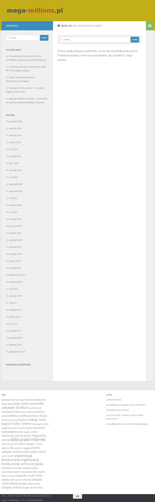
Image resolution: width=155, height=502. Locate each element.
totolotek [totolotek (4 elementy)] (7, 468)
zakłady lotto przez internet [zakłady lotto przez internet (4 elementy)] (16, 479)
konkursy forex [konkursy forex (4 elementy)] (10, 419)
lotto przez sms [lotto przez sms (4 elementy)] (10, 444)
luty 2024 (13, 149)
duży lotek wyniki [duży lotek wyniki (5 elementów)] (25, 404)
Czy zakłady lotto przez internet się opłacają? (127, 424)
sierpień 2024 (15, 135)
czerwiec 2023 (15, 170)
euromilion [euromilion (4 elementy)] (35, 407)
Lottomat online (113, 399)
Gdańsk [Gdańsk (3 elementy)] (24, 412)
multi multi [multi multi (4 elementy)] (7, 456)
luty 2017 (13, 323)
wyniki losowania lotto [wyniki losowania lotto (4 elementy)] (26, 471)
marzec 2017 (15, 316)
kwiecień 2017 (15, 310)
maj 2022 (13, 198)
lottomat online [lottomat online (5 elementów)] (12, 436)
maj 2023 (13, 177)
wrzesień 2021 (16, 240)
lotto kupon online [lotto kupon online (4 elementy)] (28, 431)
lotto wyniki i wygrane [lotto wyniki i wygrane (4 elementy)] (21, 447)
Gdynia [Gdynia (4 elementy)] (30, 411)
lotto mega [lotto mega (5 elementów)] (31, 436)
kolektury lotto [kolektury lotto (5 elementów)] (17, 416)
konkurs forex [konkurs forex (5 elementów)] (37, 416)
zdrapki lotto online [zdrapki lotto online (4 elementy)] (29, 483)
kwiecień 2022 (15, 205)
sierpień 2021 (15, 247)
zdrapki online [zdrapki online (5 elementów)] (11, 487)
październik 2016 (17, 351)
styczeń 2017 (15, 330)
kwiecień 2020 (15, 282)
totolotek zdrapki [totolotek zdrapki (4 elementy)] (21, 468)
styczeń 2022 (15, 219)
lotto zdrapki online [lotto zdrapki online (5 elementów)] (21, 450)
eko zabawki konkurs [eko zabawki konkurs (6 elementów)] (23, 405)
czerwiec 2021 (15, 254)
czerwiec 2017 (15, 296)
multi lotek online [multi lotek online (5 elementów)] (33, 452)
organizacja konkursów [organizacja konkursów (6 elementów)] (17, 457)
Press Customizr (36, 500)
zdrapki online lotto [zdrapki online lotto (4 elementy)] (31, 487)
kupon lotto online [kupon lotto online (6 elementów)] (16, 423)
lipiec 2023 (14, 163)
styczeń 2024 (15, 156)
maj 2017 (13, 303)
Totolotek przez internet (117, 410)
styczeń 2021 (15, 268)
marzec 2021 (15, 261)
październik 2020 (17, 275)
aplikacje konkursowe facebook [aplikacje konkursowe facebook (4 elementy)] (18, 399)
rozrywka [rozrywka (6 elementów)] (35, 463)
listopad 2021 (15, 233)
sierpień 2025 (15, 128)
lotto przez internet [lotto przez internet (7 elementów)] (28, 439)
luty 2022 (13, 212)
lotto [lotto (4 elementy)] (35, 427)
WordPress (14, 500)
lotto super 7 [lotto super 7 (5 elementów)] (28, 444)
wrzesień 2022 (16, 191)
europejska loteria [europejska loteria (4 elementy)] (11, 411)
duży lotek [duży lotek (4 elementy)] (7, 403)
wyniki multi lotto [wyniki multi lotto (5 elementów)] (30, 476)
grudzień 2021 (15, 226)
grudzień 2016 (15, 337)
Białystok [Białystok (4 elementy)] (40, 399)
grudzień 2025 (15, 121)
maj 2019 (13, 289)
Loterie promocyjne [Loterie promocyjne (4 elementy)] (21, 427)
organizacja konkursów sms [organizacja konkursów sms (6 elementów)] (20, 461)
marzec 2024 (15, 142)
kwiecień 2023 (15, 184)
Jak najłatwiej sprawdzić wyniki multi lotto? (126, 405)
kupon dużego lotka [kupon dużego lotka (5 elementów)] (32, 420)
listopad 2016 (15, 344)
